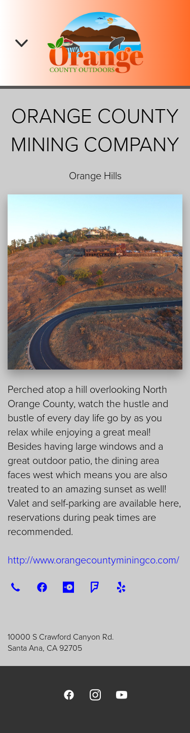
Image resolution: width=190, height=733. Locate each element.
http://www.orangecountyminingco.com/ (93, 559)
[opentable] (68, 587)
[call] (16, 587)
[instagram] (95, 694)
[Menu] (21, 43)
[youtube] (121, 694)
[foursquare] (95, 587)
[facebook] (42, 587)
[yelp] (121, 587)
